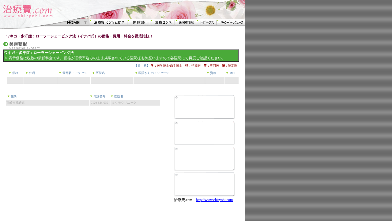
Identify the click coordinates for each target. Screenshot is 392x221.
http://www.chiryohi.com (214, 200)
